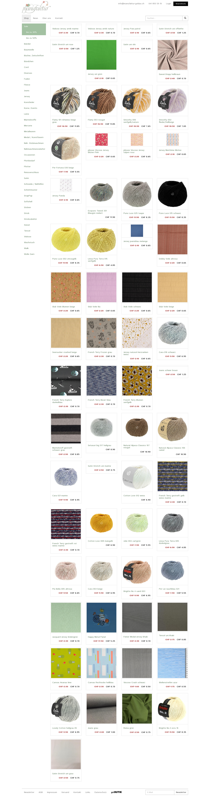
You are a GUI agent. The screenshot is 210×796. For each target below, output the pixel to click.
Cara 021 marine (60, 495)
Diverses (28, 73)
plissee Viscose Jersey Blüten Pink (98, 151)
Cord (26, 67)
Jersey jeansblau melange (136, 241)
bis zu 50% (31, 38)
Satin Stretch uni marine (99, 466)
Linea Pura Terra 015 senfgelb (97, 260)
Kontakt (59, 18)
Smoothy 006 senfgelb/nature (131, 121)
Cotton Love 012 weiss (134, 495)
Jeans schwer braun (168, 370)
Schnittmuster (30, 189)
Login (168, 3)
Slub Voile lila (94, 306)
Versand (65, 792)
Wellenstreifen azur (168, 682)
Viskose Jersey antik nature (101, 28)
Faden (27, 79)
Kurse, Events (30, 108)
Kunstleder (29, 102)
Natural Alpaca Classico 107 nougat (137, 446)
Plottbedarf (29, 160)
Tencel (27, 230)
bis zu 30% (31, 32)
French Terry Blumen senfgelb (133, 401)
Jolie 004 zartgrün (132, 541)
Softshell (28, 201)
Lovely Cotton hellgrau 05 (64, 728)
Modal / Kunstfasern (33, 137)
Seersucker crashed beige (64, 352)
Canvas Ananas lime (61, 682)
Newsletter (29, 792)
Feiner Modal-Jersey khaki (136, 636)
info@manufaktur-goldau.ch (131, 3)
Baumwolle (29, 49)
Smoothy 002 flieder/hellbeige (166, 121)
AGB (41, 792)
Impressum (52, 792)
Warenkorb (181, 3)
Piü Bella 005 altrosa (62, 589)
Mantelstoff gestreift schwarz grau (62, 449)
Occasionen (29, 154)
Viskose (27, 236)
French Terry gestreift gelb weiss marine (171, 496)
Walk (26, 248)
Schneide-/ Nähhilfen (34, 184)
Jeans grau (93, 728)
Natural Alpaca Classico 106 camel (172, 449)
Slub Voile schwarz (132, 306)
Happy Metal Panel (97, 637)
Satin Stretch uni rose (62, 44)
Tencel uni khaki (166, 635)
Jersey (27, 96)
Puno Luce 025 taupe (134, 213)
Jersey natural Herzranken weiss (136, 353)
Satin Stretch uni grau (62, 773)
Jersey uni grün (95, 74)
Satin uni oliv (130, 44)
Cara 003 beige (95, 589)
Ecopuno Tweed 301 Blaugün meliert (97, 211)
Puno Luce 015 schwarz (170, 213)
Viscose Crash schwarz (134, 682)
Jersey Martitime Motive (170, 150)
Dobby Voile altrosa (168, 258)
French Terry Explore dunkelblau (62, 401)
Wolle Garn (29, 254)
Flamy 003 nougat (96, 119)
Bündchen (28, 61)
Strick (26, 213)
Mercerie (28, 125)
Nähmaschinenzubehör (34, 149)
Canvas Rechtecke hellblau (100, 682)
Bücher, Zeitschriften (34, 55)
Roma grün (129, 728)
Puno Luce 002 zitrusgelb (64, 258)
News (35, 18)
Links (87, 792)
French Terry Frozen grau (100, 352)
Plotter (27, 166)
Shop (26, 18)
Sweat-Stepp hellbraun (169, 74)
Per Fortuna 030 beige (63, 167)
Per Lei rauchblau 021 (169, 589)
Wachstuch (29, 242)
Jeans (26, 90)
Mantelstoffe (30, 119)
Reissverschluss (31, 172)
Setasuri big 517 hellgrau (99, 445)
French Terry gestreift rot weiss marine (64, 544)
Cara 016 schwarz (167, 352)
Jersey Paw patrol (132, 28)
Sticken (27, 207)
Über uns (46, 18)
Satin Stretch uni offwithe (171, 28)
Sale (26, 26)
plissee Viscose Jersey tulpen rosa (134, 151)
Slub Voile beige (166, 306)
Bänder (27, 43)
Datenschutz (100, 792)
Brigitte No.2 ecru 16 (168, 728)
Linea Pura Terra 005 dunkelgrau (169, 542)
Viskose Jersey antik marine (65, 28)
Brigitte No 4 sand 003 (134, 591)
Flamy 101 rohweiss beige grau (64, 121)
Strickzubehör (30, 219)
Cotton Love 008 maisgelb (100, 541)
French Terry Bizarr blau (99, 400)
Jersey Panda (58, 195)
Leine (26, 114)
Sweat (27, 225)
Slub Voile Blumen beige (63, 306)
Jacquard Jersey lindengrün (65, 637)
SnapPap (28, 195)
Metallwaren (29, 131)
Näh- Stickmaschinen (34, 143)
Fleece (27, 84)
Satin (26, 178)
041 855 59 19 (155, 3)
